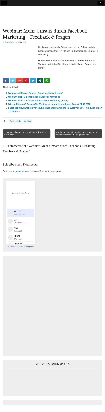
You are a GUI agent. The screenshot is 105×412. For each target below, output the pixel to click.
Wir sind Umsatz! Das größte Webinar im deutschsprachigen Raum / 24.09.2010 (49, 104)
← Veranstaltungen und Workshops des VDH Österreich (25, 133)
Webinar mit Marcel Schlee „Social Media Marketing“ (35, 93)
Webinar (27, 121)
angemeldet (18, 171)
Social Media (15, 121)
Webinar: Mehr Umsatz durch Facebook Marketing (34, 97)
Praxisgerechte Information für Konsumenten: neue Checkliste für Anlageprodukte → (77, 133)
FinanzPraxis (9, 42)
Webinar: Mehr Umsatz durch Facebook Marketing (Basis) (38, 100)
